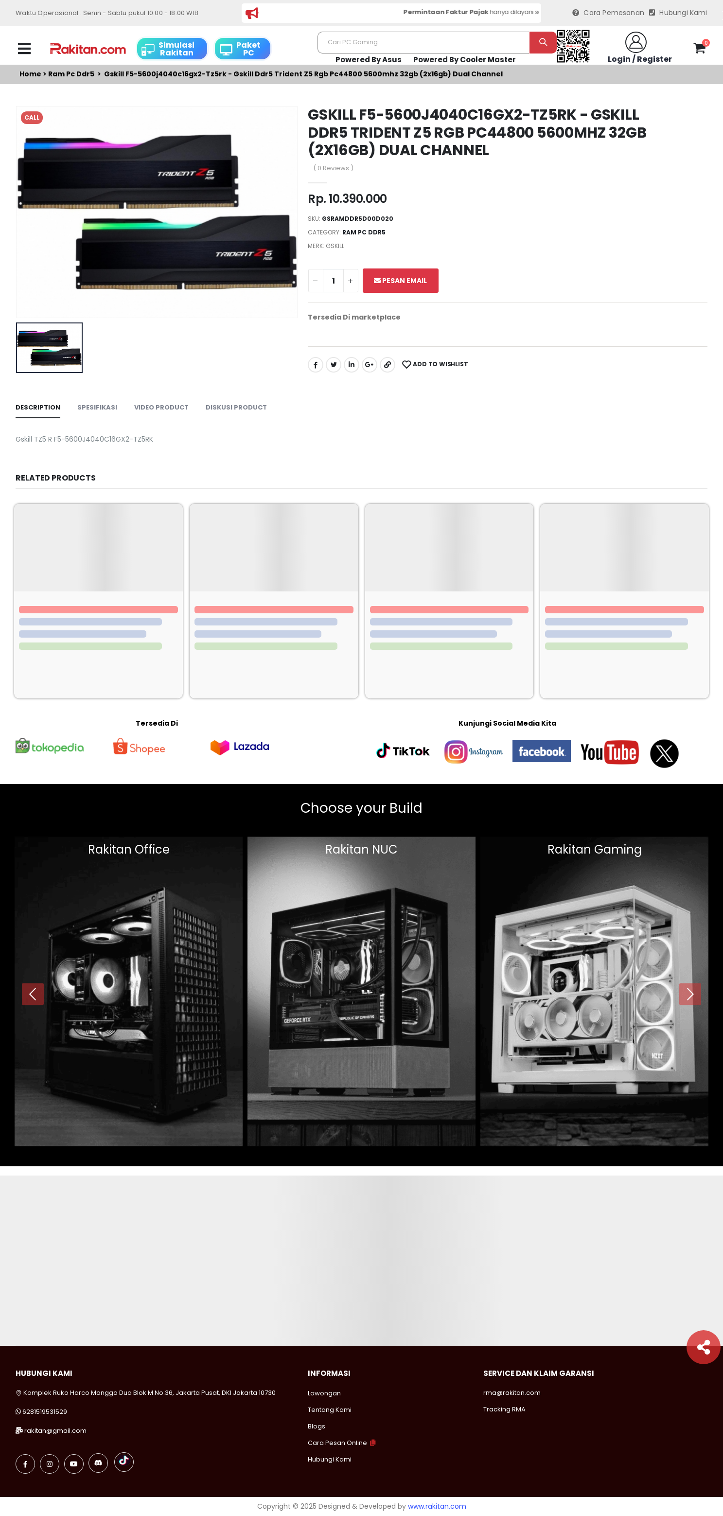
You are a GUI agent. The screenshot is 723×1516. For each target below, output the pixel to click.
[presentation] (33, 994)
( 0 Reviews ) (333, 168)
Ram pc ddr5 (71, 74)
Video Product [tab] (161, 407)
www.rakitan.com (437, 1506)
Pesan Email (400, 280)
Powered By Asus (368, 59)
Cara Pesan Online (337, 1442)
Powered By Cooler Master (464, 59)
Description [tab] (38, 407)
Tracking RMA (504, 1409)
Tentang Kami (330, 1409)
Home (30, 74)
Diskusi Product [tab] (236, 407)
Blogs (316, 1426)
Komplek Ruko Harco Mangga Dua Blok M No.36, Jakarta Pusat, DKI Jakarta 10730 (146, 1392)
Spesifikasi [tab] (97, 407)
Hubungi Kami (678, 13)
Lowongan (324, 1393)
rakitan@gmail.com (55, 1430)
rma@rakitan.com (512, 1392)
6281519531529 (44, 1411)
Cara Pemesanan (608, 13)
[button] (699, 50)
